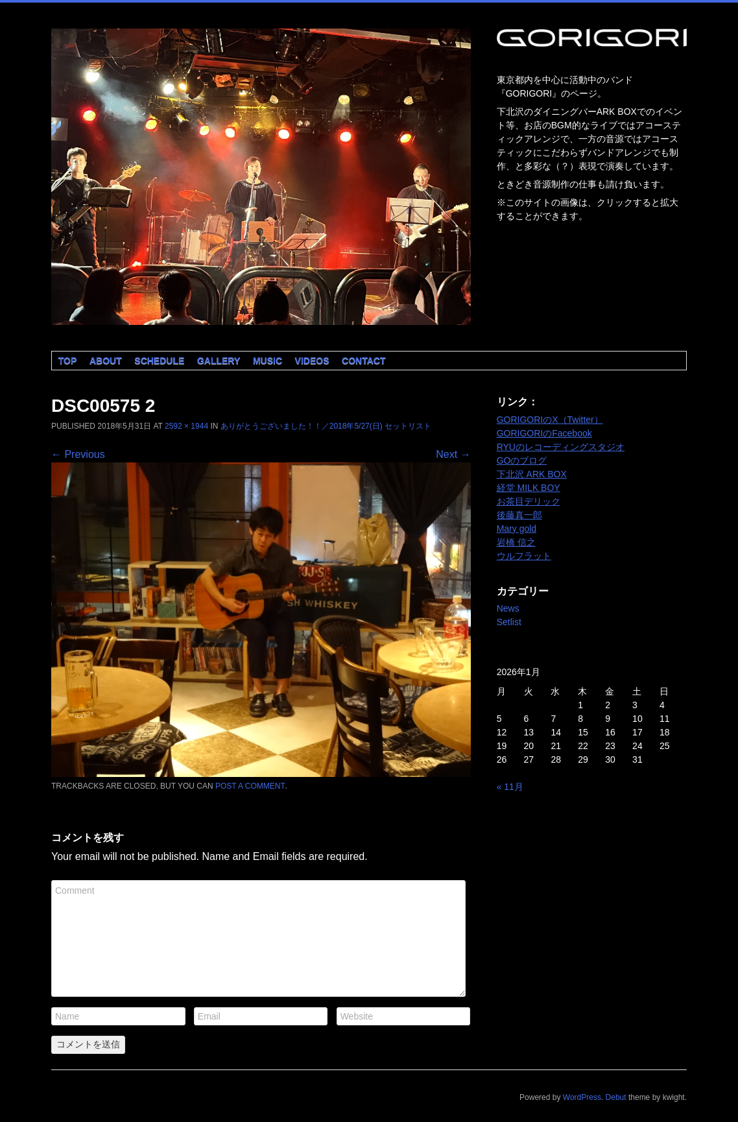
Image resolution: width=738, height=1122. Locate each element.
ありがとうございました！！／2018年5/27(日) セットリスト (325, 426)
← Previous (78, 454)
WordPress (582, 1097)
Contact (363, 360)
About (105, 360)
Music (267, 360)
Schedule (159, 360)
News (508, 608)
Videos (312, 360)
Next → (453, 454)
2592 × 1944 (186, 426)
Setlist (509, 622)
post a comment (250, 786)
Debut (616, 1097)
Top (67, 360)
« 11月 (510, 787)
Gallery (218, 360)
